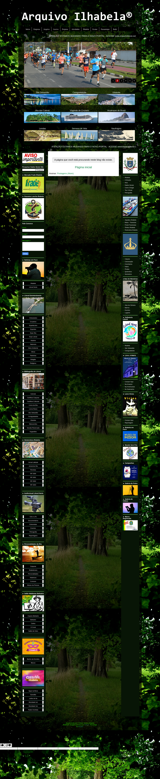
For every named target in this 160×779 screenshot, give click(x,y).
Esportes (33, 329)
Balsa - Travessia (130, 222)
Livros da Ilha (33, 405)
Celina (33, 623)
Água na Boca (33, 691)
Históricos (33, 577)
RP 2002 (33, 481)
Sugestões (33, 431)
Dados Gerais (129, 185)
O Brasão (128, 180)
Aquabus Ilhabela (130, 220)
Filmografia (33, 532)
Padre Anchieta (33, 710)
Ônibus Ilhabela (130, 227)
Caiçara (127, 259)
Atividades (75, 29)
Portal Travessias (130, 225)
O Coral (33, 627)
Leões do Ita (33, 698)
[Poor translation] (8, 745)
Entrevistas (33, 524)
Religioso (33, 363)
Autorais (33, 394)
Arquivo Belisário (33, 616)
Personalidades (33, 574)
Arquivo (46, 29)
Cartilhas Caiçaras (33, 398)
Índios (127, 266)
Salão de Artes (33, 631)
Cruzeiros (33, 322)
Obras (33, 352)
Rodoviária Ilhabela (131, 230)
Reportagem (129, 423)
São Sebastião (33, 413)
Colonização (129, 261)
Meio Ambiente (33, 348)
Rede (115, 29)
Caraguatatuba (33, 416)
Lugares (127, 313)
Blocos (33, 663)
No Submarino (129, 389)
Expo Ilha (33, 333)
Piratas (127, 269)
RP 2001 (33, 477)
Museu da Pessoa (33, 585)
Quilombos (128, 271)
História (33, 340)
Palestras (33, 355)
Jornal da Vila (33, 466)
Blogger (80, 726)
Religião (33, 359)
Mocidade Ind (33, 702)
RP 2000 (33, 473)
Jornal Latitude (33, 462)
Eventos (33, 528)
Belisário (33, 620)
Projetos (65, 29)
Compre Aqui (129, 382)
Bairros (127, 308)
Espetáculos (33, 325)
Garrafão (33, 695)
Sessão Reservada (33, 428)
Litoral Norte (33, 287)
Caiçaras (33, 566)
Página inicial (83, 167)
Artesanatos (33, 318)
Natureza (33, 344)
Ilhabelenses (33, 570)
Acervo (56, 29)
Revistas (33, 470)
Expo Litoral (33, 337)
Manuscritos (33, 424)
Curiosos (33, 581)
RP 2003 (33, 485)
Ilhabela (86, 29)
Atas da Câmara (130, 305)
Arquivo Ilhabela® (77, 17)
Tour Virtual (128, 190)
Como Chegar (129, 188)
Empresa (36, 29)
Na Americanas (130, 387)
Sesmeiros (128, 274)
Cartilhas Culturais (33, 401)
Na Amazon (128, 384)
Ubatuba (33, 420)
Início (28, 29)
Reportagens (33, 536)
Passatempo (105, 29)
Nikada (87, 725)
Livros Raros (33, 409)
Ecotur (94, 29)
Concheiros (128, 264)
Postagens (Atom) (65, 173)
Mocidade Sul (33, 706)
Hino (126, 183)
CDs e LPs (33, 517)
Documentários (33, 520)
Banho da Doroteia (33, 659)
